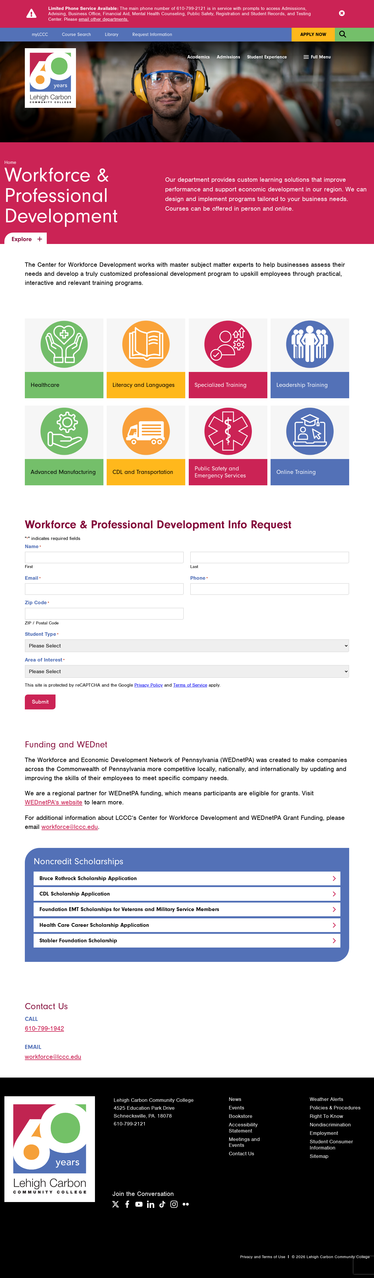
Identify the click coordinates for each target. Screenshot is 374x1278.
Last (194, 566)
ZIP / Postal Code (42, 623)
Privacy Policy (148, 685)
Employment (324, 1133)
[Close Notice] (342, 13)
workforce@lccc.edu (69, 827)
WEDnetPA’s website (53, 802)
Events (236, 1108)
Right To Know (326, 1116)
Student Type (41, 634)
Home (10, 163)
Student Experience (267, 57)
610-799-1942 (44, 1028)
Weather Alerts (326, 1099)
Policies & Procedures (335, 1108)
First (29, 566)
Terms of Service (190, 685)
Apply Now (313, 34)
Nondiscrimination (330, 1125)
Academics (198, 57)
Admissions (228, 57)
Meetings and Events (244, 1142)
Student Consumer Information (331, 1145)
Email (33, 578)
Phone (199, 578)
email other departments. (104, 19)
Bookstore (240, 1116)
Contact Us (241, 1153)
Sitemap (319, 1156)
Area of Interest (45, 660)
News (235, 1099)
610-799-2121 (130, 1124)
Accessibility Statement (243, 1128)
